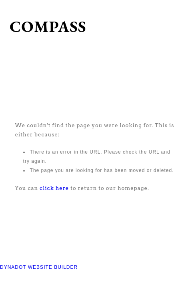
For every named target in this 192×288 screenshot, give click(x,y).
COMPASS (48, 26)
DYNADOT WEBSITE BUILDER (39, 267)
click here (54, 188)
